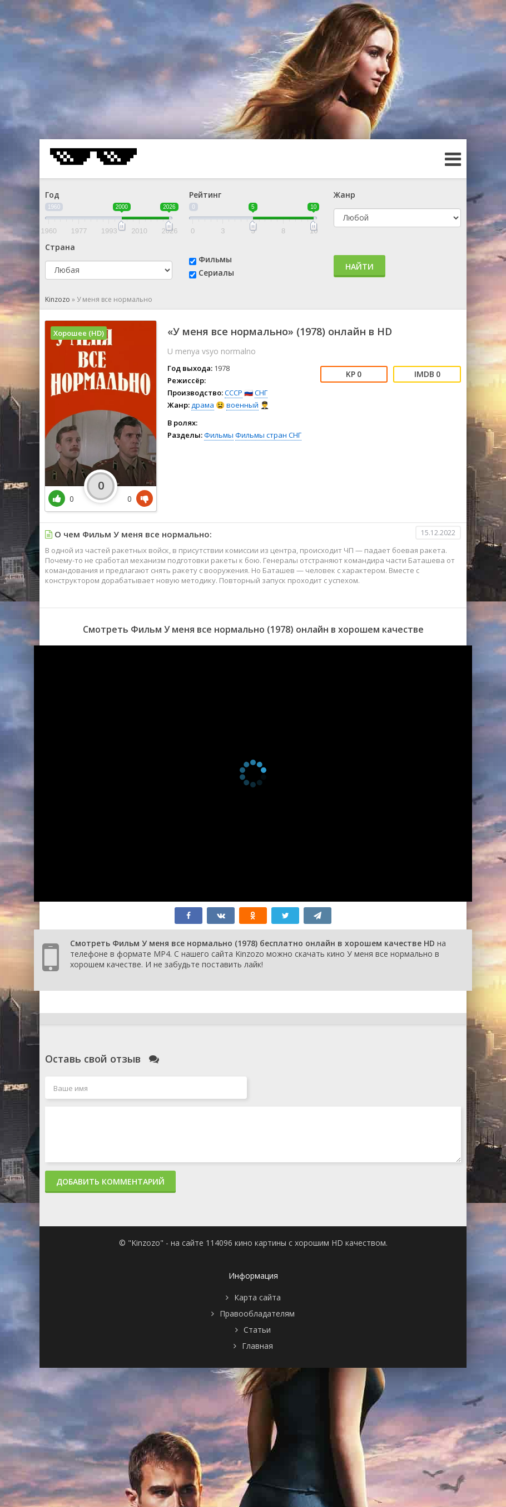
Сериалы (216, 272)
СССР (233, 393)
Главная (257, 1345)
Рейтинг (205, 194)
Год (52, 194)
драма (202, 405)
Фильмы (215, 259)
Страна (60, 247)
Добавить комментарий (110, 1181)
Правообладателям (257, 1313)
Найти (359, 266)
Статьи (257, 1329)
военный (242, 405)
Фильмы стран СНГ (268, 435)
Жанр (344, 194)
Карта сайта (257, 1297)
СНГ (261, 393)
